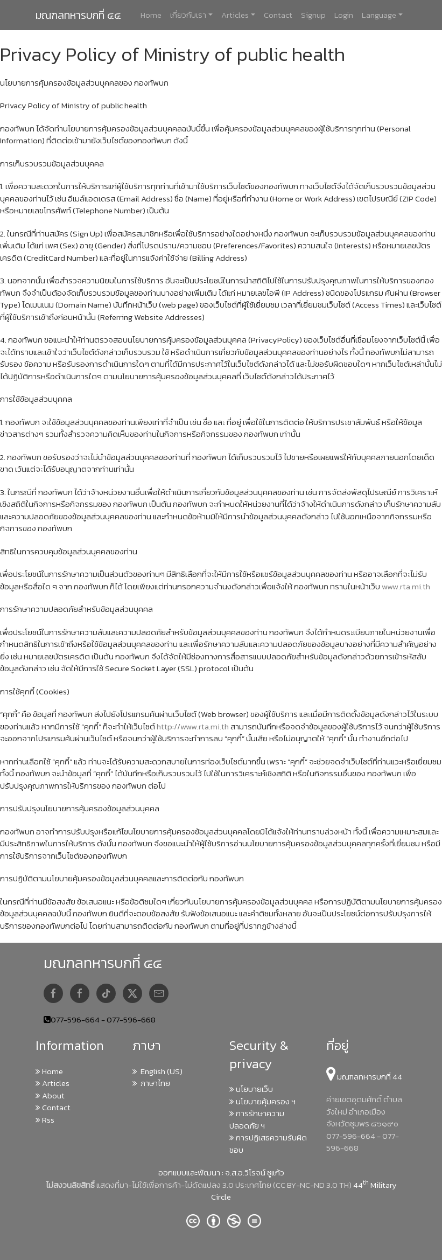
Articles (235, 15)
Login (343, 15)
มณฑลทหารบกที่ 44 (364, 1076)
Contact (278, 15)
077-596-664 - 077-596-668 (103, 1019)
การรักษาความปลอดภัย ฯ (256, 1119)
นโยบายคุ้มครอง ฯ (262, 1101)
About (50, 1095)
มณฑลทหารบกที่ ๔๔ (78, 15)
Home (151, 15)
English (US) (157, 1071)
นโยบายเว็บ (251, 1089)
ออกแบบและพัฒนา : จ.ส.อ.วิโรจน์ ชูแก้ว (221, 1172)
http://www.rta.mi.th (193, 726)
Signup (313, 15)
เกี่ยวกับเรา (188, 15)
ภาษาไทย (151, 1083)
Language (379, 15)
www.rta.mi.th (406, 586)
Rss (45, 1119)
